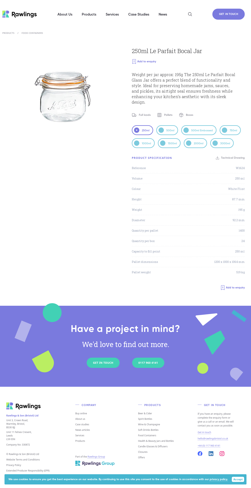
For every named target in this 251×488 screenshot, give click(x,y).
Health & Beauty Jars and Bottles (156, 441)
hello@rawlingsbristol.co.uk (213, 438)
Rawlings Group (96, 456)
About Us (64, 14)
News (163, 14)
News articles (82, 430)
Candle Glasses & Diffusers (152, 446)
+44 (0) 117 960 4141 (209, 445)
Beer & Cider (145, 413)
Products (8, 32)
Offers (141, 457)
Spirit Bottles (145, 419)
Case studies (82, 424)
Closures (142, 452)
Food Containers (32, 32)
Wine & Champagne (149, 424)
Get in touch (204, 432)
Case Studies (138, 14)
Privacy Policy (13, 465)
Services (79, 435)
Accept (238, 479)
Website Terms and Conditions (23, 459)
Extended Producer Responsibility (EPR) (28, 470)
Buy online (81, 413)
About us (80, 419)
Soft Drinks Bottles (148, 430)
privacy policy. (219, 479)
